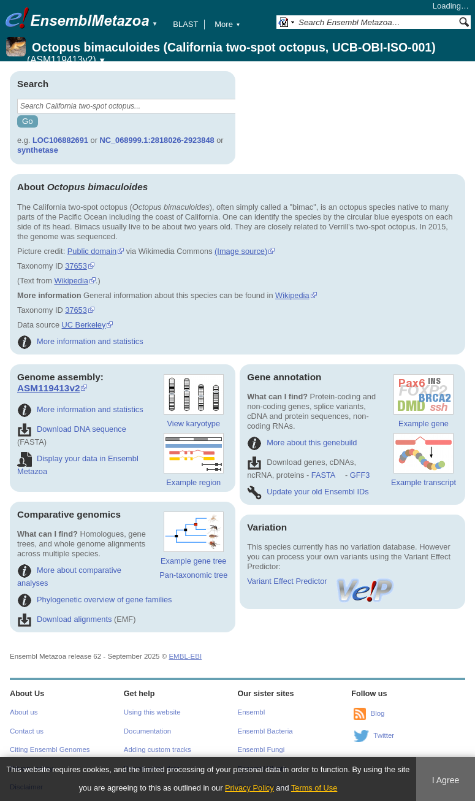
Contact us (27, 731)
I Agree (446, 780)
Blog (377, 714)
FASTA (323, 475)
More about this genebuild (302, 442)
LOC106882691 (60, 140)
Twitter (383, 736)
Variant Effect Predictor (321, 581)
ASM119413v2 (48, 388)
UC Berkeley (84, 324)
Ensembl (251, 712)
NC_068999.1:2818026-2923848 (156, 140)
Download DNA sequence (71, 429)
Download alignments (64, 619)
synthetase (37, 150)
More (227, 24)
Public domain (91, 251)
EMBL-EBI (185, 656)
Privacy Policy (249, 787)
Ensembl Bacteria (265, 731)
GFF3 (359, 475)
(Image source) (241, 251)
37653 (76, 265)
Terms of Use (314, 787)
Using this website (152, 712)
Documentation (147, 731)
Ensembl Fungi (261, 749)
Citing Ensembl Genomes (50, 749)
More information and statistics (80, 341)
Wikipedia (71, 280)
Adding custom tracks (157, 749)
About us (23, 712)
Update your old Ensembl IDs (307, 491)
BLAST (185, 24)
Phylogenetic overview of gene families (94, 599)
